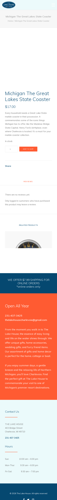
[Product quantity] (11, 149)
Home (10, 21)
